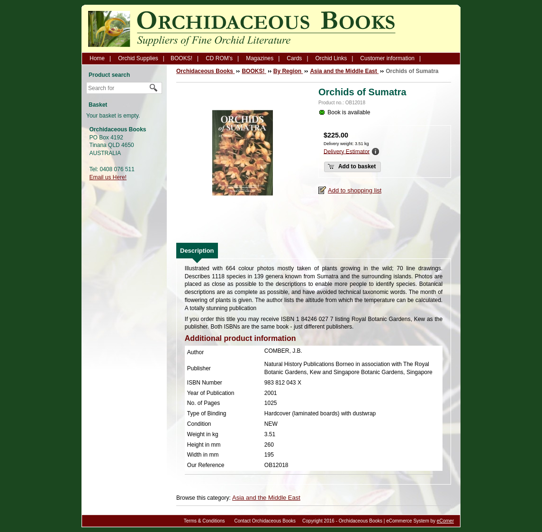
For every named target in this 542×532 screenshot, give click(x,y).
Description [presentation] (197, 250)
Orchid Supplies (138, 58)
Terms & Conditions (204, 520)
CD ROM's (219, 58)
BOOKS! (181, 58)
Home (97, 58)
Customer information (387, 58)
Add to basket (351, 166)
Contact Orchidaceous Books (265, 520)
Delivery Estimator (347, 151)
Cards (294, 58)
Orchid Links (331, 58)
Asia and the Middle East (266, 497)
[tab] (197, 250)
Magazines (259, 58)
